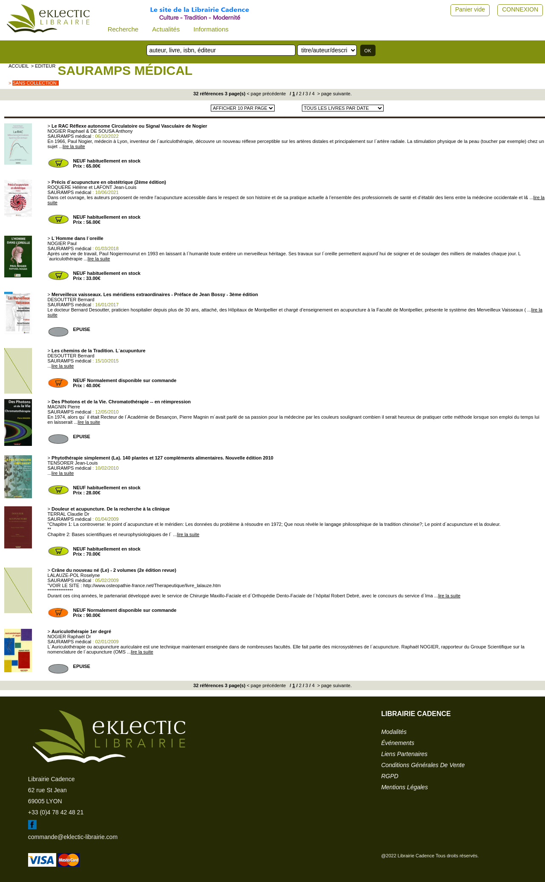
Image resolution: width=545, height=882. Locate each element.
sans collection (34, 83)
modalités (394, 731)
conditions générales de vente (423, 765)
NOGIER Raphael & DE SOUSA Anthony (90, 131)
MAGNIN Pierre (64, 406)
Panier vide (470, 9)
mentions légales (404, 787)
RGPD (389, 776)
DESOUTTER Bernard (71, 299)
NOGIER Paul (62, 243)
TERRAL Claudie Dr (68, 514)
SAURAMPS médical (124, 70)
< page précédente (266, 93)
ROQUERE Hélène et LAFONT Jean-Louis (92, 187)
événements (397, 742)
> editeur (43, 66)
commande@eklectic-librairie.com (73, 836)
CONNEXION (520, 9)
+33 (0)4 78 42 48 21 (55, 812)
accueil (19, 66)
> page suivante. (334, 93)
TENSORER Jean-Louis (73, 462)
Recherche (123, 29)
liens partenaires (404, 754)
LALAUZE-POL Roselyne (74, 575)
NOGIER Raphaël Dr (69, 636)
